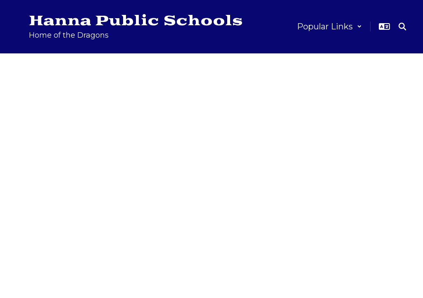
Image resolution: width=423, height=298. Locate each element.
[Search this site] (402, 26)
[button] (329, 26)
